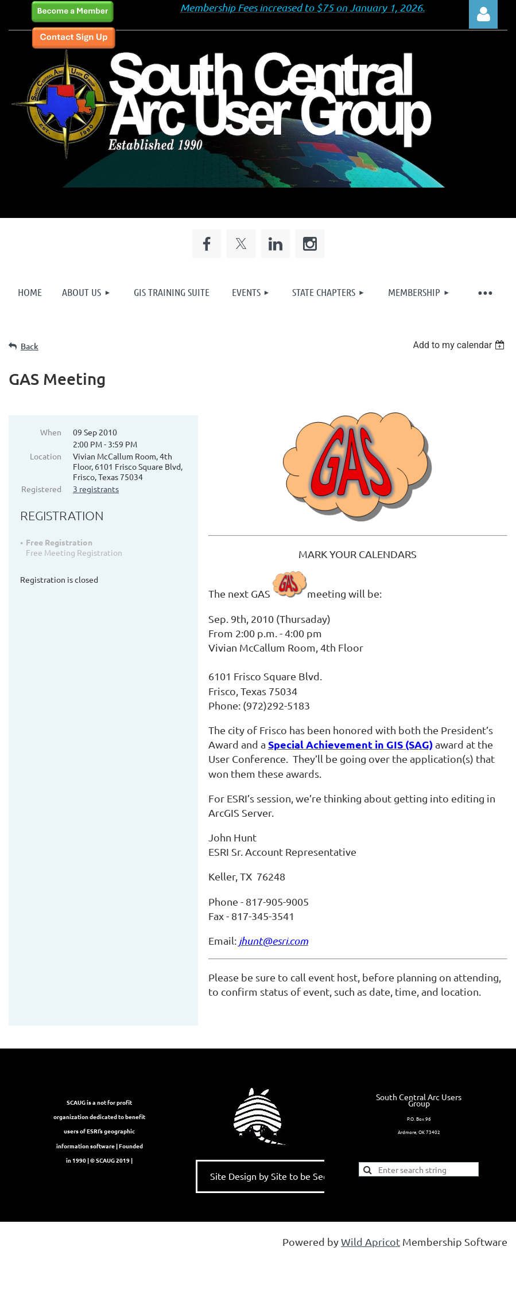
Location (45, 456)
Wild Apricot (370, 1256)
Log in (483, 14)
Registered (41, 489)
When (50, 432)
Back (29, 346)
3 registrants (96, 489)
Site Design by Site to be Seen (271, 1190)
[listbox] (460, 345)
